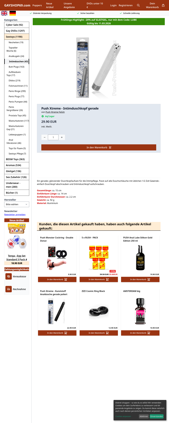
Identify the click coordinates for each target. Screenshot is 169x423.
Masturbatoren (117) (17, 120)
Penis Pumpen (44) (16, 101)
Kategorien (10, 19)
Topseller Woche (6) (12, 49)
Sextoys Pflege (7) (16, 153)
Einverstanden (156, 416)
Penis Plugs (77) (15, 96)
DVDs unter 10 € (95, 5)
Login (113, 5)
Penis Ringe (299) (16, 91)
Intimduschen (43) (17, 61)
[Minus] (44, 137)
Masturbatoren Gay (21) (15, 128)
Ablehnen (144, 416)
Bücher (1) (12, 192)
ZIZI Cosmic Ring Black (93, 291)
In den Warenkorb (99, 147)
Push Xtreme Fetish (55, 112)
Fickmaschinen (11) (16, 85)
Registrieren (126, 5)
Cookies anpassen (123, 416)
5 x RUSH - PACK (90, 237)
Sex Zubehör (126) (16, 177)
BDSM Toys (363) (15, 159)
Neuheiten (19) (14, 42)
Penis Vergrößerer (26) (14, 109)
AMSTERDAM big (131, 291)
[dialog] (140, 410)
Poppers (37, 5)
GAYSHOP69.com (17, 5)
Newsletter (10, 211)
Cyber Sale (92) (14, 24)
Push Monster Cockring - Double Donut (56, 239)
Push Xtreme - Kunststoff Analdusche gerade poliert (53, 293)
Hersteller (10, 199)
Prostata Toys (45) (16, 115)
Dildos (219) (13, 80)
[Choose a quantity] (53, 137)
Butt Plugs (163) (15, 66)
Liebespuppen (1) (16, 134)
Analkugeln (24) (15, 56)
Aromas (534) (13, 165)
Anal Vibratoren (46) (13, 141)
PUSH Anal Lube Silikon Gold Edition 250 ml (137, 239)
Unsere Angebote (69, 5)
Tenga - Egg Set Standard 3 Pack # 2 (16, 257)
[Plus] (61, 137)
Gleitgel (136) (13, 171)
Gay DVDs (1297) (15, 30)
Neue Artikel (49, 5)
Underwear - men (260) (13, 184)
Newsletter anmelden (14, 214)
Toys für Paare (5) (16, 148)
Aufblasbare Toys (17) (13, 74)
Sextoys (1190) (14, 36)
